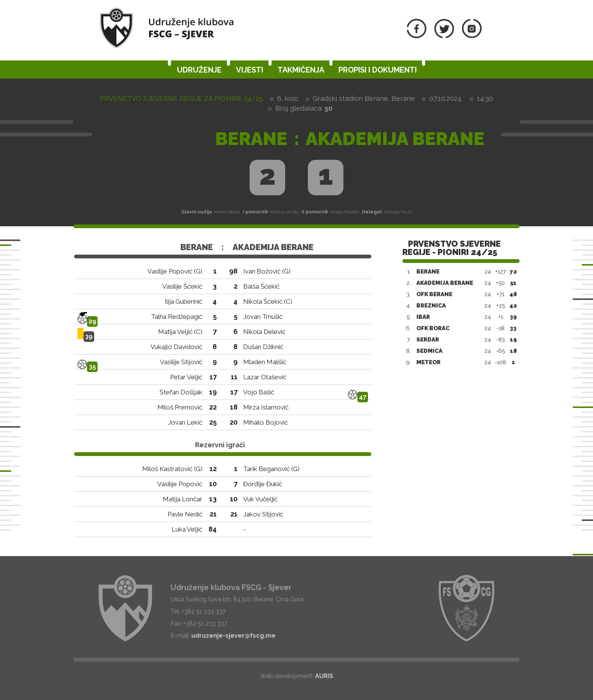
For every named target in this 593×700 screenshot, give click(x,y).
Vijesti (249, 69)
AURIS (324, 676)
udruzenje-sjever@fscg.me (233, 635)
